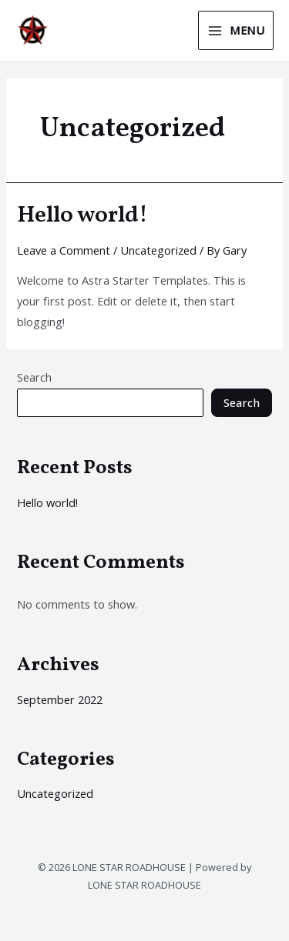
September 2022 (59, 699)
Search (34, 377)
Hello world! (82, 215)
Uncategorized (158, 250)
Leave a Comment (63, 250)
